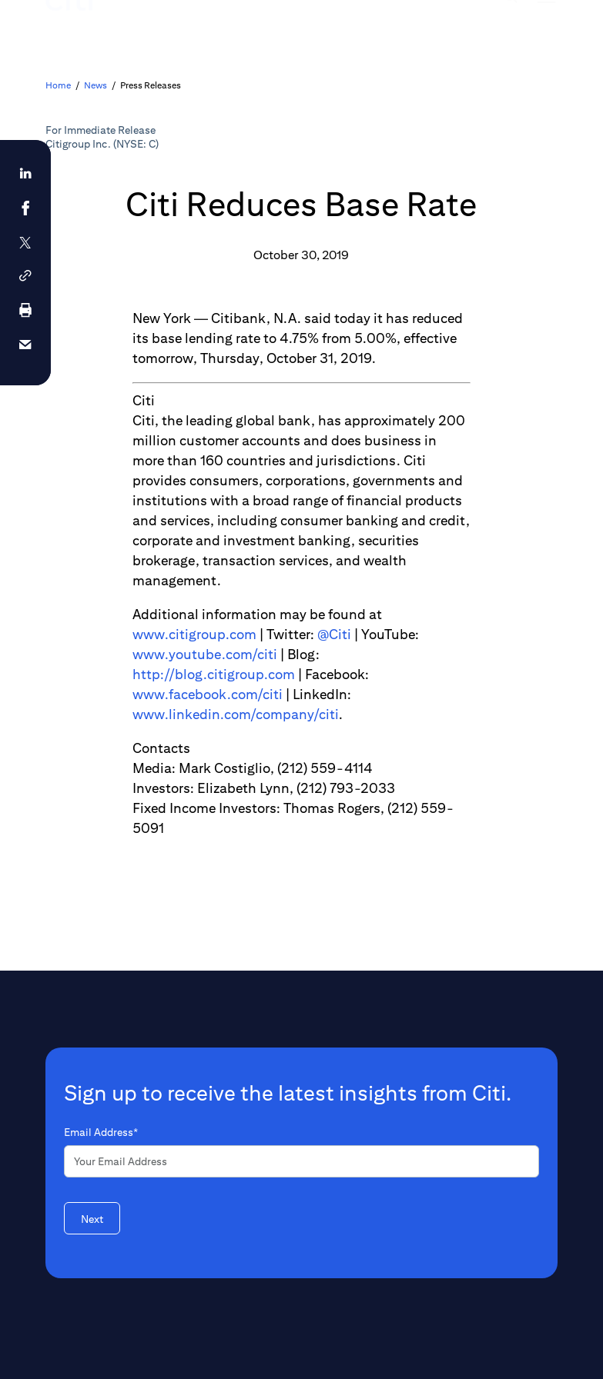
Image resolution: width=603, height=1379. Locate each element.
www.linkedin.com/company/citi (235, 714)
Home (58, 85)
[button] (25, 275)
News (95, 85)
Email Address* (101, 1132)
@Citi (334, 634)
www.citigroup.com (194, 634)
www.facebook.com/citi (207, 694)
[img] (510, 26)
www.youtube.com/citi (204, 654)
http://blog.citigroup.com (213, 674)
